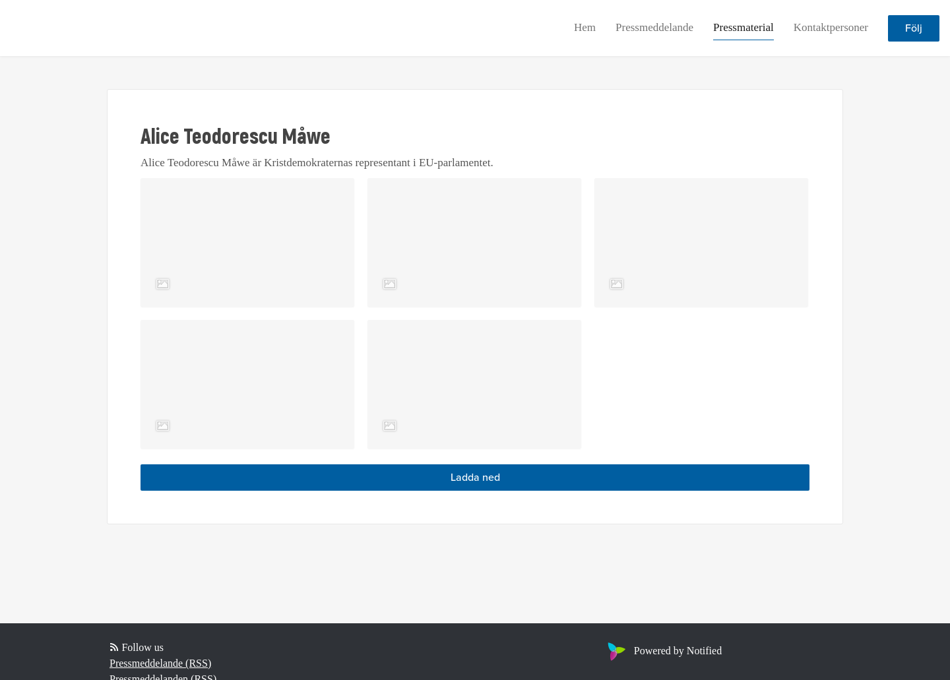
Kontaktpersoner (831, 27)
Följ (913, 28)
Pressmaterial (743, 27)
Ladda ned (475, 477)
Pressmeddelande (654, 27)
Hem (585, 27)
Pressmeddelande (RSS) (160, 663)
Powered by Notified (663, 650)
